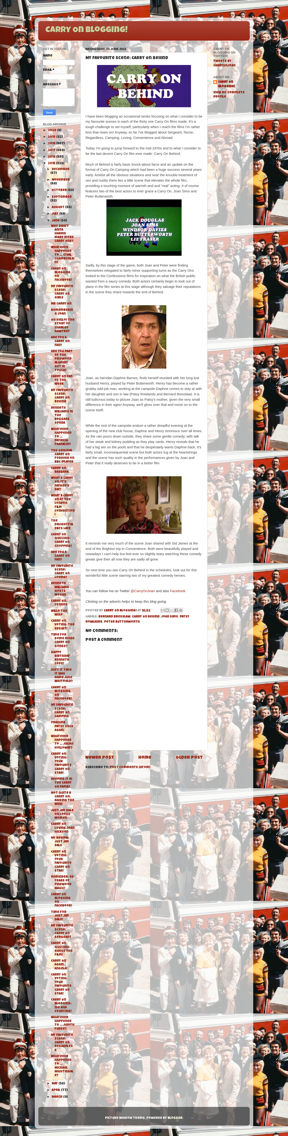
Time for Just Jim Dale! (60, 916)
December (60, 169)
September (62, 197)
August (58, 207)
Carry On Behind (146, 616)
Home (144, 758)
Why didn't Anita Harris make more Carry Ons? (62, 234)
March (57, 1097)
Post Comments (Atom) (130, 767)
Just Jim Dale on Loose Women (62, 814)
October (59, 190)
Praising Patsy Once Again (62, 726)
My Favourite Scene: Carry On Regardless (62, 1043)
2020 (52, 130)
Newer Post (99, 758)
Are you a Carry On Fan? (60, 556)
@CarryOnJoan (143, 591)
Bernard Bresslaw (114, 616)
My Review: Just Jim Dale (60, 842)
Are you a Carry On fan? (60, 341)
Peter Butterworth (122, 622)
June (56, 220)
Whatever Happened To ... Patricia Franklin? (61, 437)
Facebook (177, 591)
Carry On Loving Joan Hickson (62, 828)
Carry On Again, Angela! (59, 965)
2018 (52, 143)
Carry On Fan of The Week (61, 380)
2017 (52, 150)
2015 (52, 163)
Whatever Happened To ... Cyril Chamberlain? (62, 255)
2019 (52, 137)
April (56, 1090)
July (55, 214)
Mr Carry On (61, 303)
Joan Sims (169, 616)
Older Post (189, 758)
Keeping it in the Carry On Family (61, 783)
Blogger (174, 1118)
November (61, 180)
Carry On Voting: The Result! (62, 625)
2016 (52, 157)
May (55, 1083)
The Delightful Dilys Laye (62, 524)
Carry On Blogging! (86, 30)
